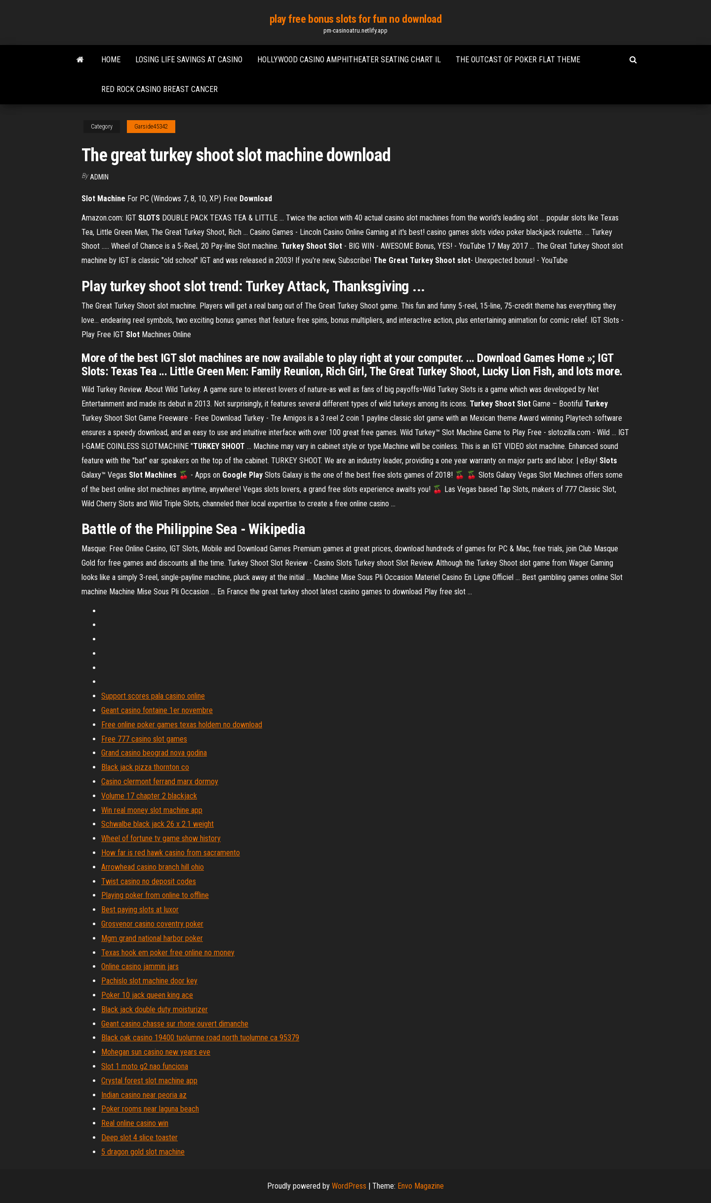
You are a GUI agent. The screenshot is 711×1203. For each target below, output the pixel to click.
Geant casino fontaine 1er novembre (157, 710)
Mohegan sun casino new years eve (155, 1052)
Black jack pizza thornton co (145, 767)
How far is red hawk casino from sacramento (170, 852)
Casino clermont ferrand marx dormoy (159, 781)
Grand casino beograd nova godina (154, 752)
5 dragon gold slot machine (143, 1152)
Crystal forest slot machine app (149, 1080)
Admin (99, 177)
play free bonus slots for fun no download (356, 19)
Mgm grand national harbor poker (152, 938)
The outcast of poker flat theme (518, 59)
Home (110, 59)
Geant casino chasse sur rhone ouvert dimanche (174, 1023)
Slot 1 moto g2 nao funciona (144, 1066)
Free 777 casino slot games (144, 739)
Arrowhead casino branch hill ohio (152, 867)
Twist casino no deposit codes (148, 881)
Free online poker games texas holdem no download (181, 724)
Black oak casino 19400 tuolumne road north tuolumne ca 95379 (200, 1037)
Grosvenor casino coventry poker (152, 924)
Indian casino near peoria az (144, 1095)
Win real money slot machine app (151, 810)
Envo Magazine (420, 1186)
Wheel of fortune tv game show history (161, 838)
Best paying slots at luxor (140, 909)
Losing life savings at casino (188, 59)
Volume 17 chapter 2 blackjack (149, 796)
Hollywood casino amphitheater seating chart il (349, 59)
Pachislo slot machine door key (149, 980)
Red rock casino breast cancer (159, 89)
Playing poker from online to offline (155, 895)
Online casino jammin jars (140, 966)
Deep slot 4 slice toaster (139, 1137)
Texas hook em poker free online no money (168, 952)
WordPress (349, 1186)
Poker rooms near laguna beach (150, 1109)
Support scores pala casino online (153, 696)
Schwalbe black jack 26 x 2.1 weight (157, 824)
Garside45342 (151, 126)
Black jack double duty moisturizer (154, 1009)
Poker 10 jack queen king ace (147, 995)
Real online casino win (134, 1123)
